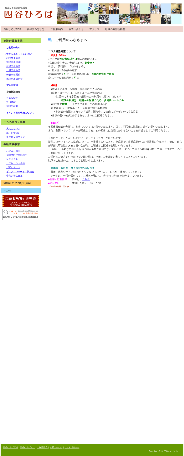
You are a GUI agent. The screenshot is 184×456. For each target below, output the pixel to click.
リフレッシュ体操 (15, 163)
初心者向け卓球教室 (16, 154)
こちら (86, 179)
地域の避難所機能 (115, 29)
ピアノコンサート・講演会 (20, 171)
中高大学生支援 (14, 175)
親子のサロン (13, 132)
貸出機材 (11, 102)
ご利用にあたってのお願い (18, 53)
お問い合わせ (76, 29)
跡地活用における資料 (17, 183)
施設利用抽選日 (14, 62)
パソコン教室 (13, 150)
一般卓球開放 (13, 74)
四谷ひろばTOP (12, 29)
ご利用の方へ (13, 47)
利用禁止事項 (13, 58)
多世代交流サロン (15, 137)
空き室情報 (12, 85)
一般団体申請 (13, 70)
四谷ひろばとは (35, 29)
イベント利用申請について (20, 112)
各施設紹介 (12, 98)
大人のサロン (13, 128)
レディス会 (12, 159)
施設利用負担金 (14, 79)
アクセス (94, 29)
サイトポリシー (71, 447)
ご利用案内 (56, 29)
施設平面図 (12, 106)
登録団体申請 (13, 66)
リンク (7, 190)
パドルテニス (13, 167)
